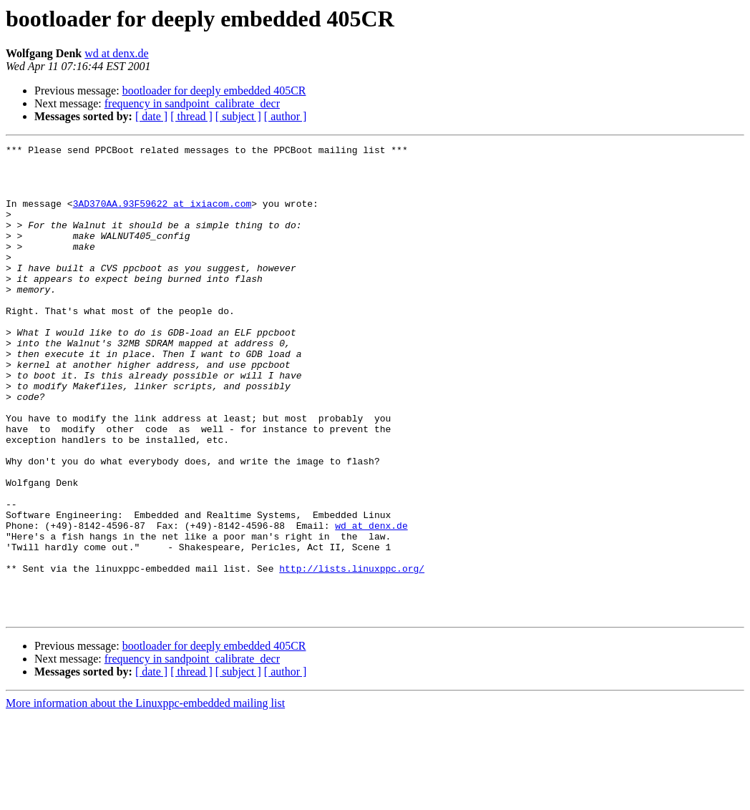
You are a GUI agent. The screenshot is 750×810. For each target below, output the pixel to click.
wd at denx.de (116, 53)
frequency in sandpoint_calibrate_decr (192, 103)
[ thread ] (191, 116)
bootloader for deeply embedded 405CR (214, 90)
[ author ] (285, 116)
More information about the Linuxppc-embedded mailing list (145, 797)
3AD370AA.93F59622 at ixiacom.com (162, 216)
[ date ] (151, 116)
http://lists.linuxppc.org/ (351, 654)
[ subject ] (238, 116)
